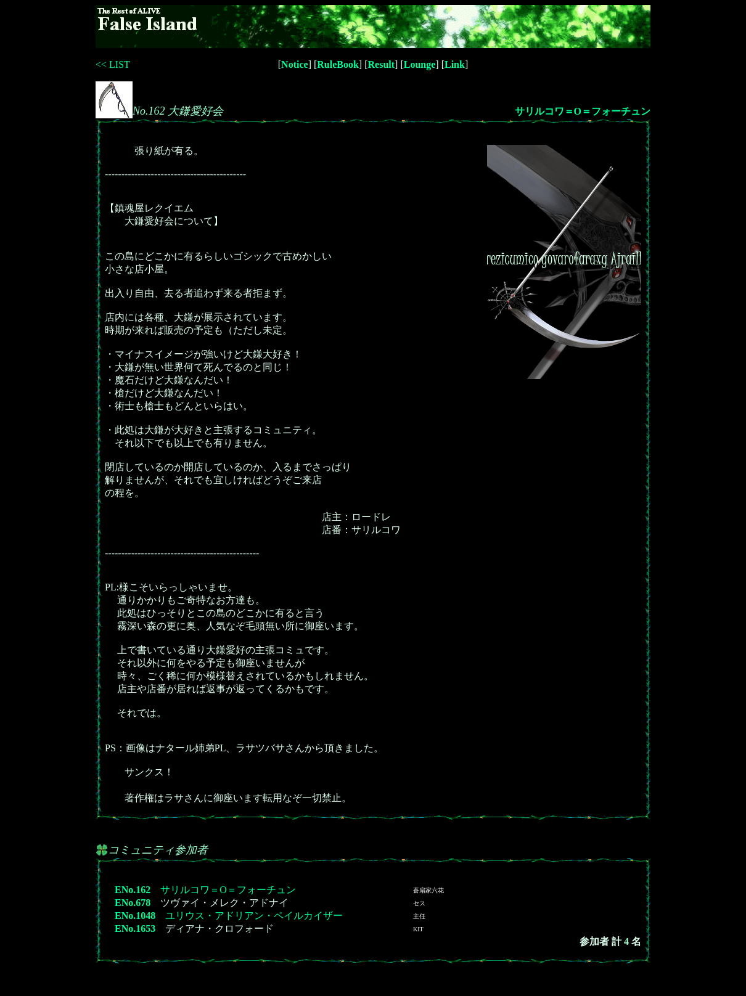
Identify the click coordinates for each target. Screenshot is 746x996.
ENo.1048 (135, 915)
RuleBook (338, 64)
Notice (294, 64)
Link (455, 64)
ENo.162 (132, 889)
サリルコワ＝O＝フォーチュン (582, 111)
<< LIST (113, 64)
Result (381, 64)
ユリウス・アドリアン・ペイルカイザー (254, 915)
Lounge (420, 64)
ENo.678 (132, 902)
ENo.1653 (135, 928)
